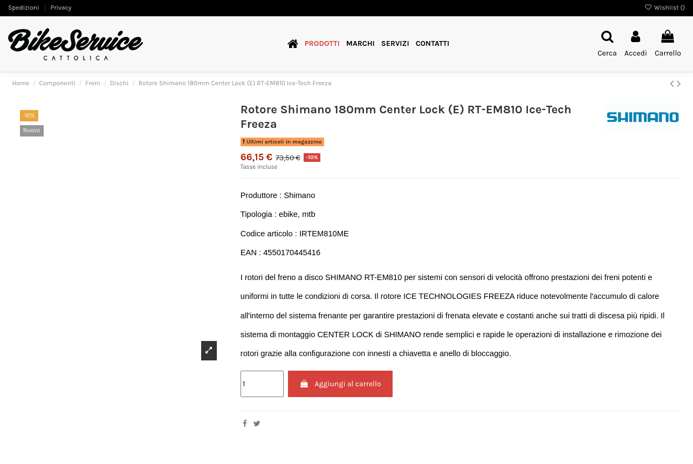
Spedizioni (24, 7)
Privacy (60, 7)
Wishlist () (664, 7)
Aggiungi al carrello (340, 383)
